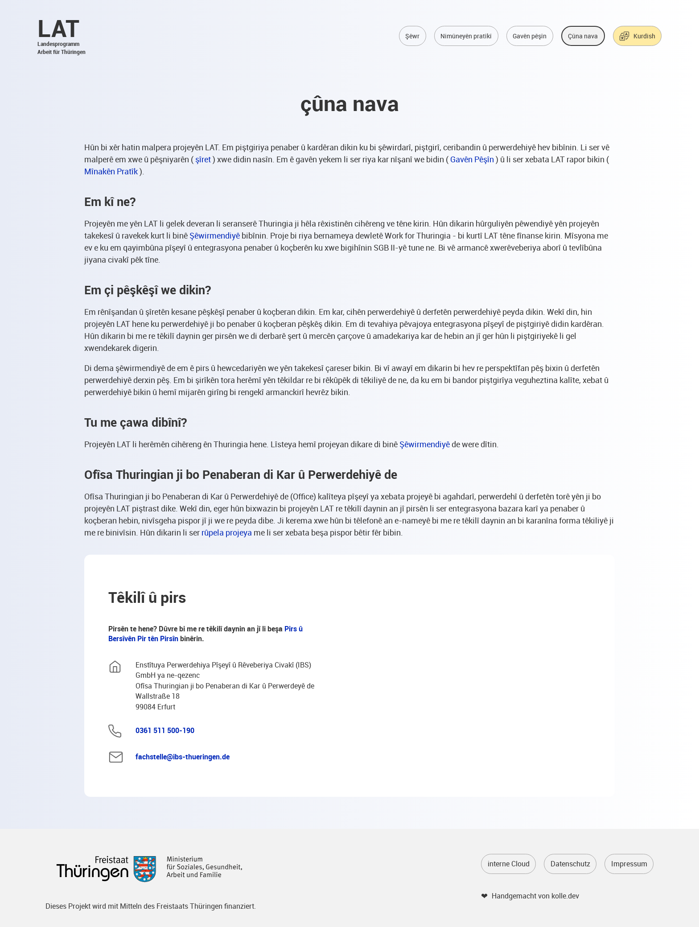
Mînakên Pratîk (111, 171)
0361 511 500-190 (165, 730)
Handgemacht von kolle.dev (535, 896)
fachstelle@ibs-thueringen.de (183, 757)
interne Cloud (509, 864)
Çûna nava (583, 36)
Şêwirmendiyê (214, 235)
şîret (203, 159)
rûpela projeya (226, 532)
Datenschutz (570, 864)
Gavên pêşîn (530, 36)
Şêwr (412, 36)
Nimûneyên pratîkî (466, 36)
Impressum (629, 864)
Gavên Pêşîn (472, 159)
